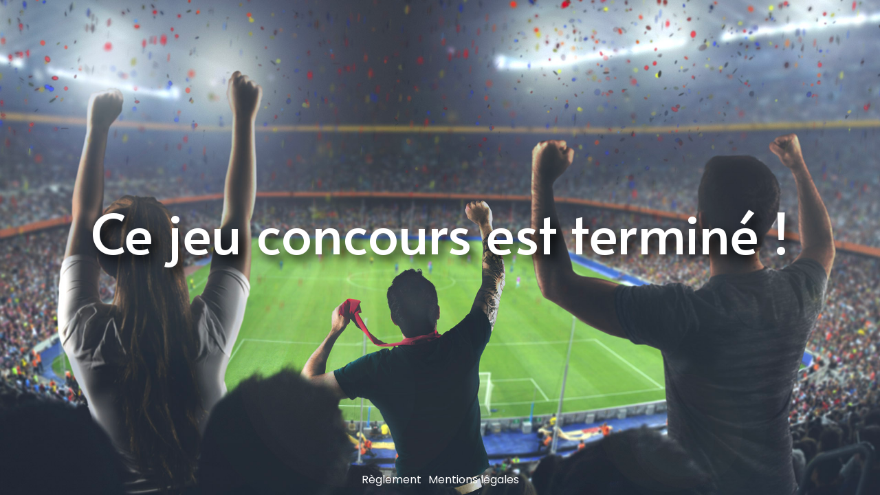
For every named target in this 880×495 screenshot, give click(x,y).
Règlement (391, 479)
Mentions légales (473, 479)
